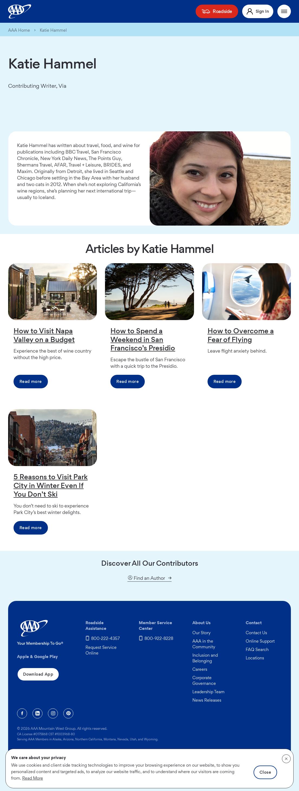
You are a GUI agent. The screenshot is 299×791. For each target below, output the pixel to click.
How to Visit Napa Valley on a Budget (44, 335)
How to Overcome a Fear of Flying (241, 335)
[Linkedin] (37, 713)
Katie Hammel (53, 30)
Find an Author (146, 578)
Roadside (222, 11)
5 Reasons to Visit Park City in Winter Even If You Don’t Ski (51, 485)
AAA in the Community (203, 644)
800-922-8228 (158, 638)
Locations (255, 657)
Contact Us (256, 632)
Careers (199, 669)
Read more (30, 381)
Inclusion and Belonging (205, 658)
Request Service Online (101, 650)
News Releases (206, 700)
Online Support (260, 641)
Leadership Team (208, 691)
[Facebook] (22, 713)
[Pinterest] (68, 713)
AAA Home (19, 30)
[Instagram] (53, 713)
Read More (32, 778)
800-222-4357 (105, 638)
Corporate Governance (204, 680)
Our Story (201, 632)
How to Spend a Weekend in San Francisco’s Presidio (142, 339)
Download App (38, 674)
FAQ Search (257, 649)
